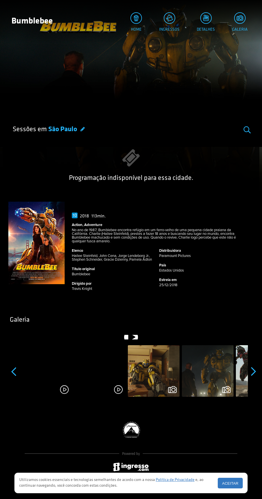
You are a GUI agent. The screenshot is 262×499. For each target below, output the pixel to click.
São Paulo (63, 129)
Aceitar (230, 483)
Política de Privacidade (175, 480)
